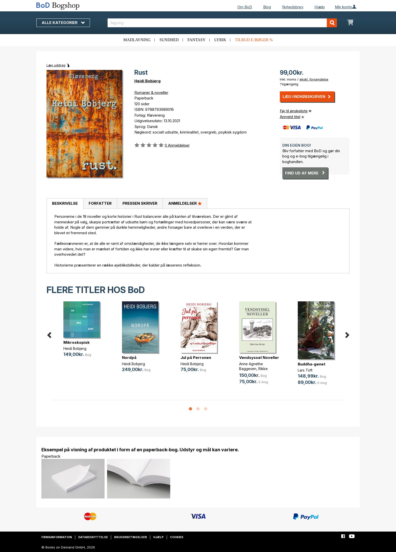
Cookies (176, 537)
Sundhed (169, 40)
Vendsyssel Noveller (259, 357)
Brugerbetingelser (130, 537)
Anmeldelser (185, 203)
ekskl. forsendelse (314, 79)
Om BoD (244, 7)
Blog (267, 7)
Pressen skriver (139, 203)
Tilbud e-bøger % (254, 40)
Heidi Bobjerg (147, 80)
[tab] (64, 203)
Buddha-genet (311, 364)
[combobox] (222, 22)
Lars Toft (305, 370)
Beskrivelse (65, 203)
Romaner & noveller (151, 92)
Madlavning (137, 40)
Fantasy (196, 40)
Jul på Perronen (196, 357)
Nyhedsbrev (292, 7)
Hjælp (319, 7)
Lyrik (220, 40)
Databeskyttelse (93, 537)
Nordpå (129, 357)
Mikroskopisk (76, 342)
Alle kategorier (63, 22)
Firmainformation (56, 537)
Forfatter (100, 203)
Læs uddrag (55, 65)
